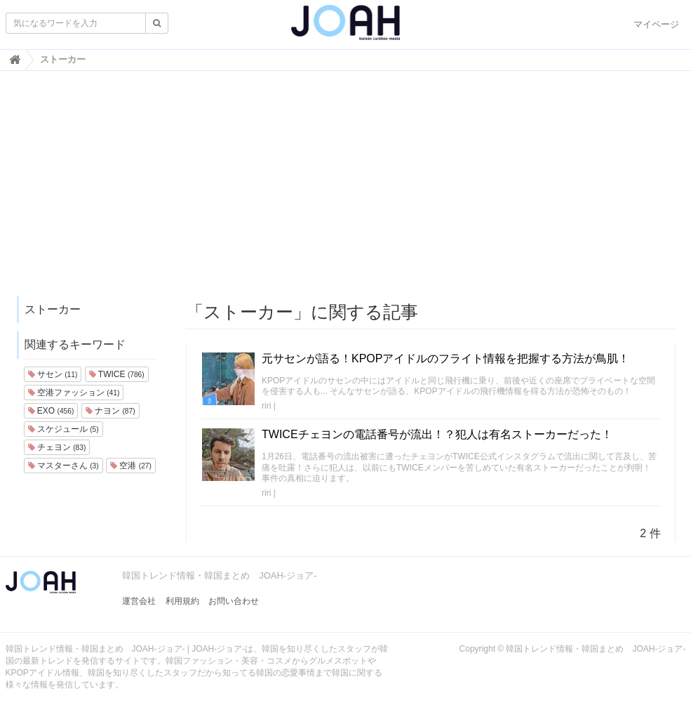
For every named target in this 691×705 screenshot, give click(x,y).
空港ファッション (74, 392)
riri (266, 406)
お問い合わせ (233, 601)
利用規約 (182, 601)
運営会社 (139, 601)
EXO (51, 411)
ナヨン (110, 411)
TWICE (117, 374)
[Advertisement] (346, 190)
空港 (131, 465)
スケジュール (63, 429)
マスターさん (63, 465)
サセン (53, 374)
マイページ (656, 24)
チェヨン (57, 447)
